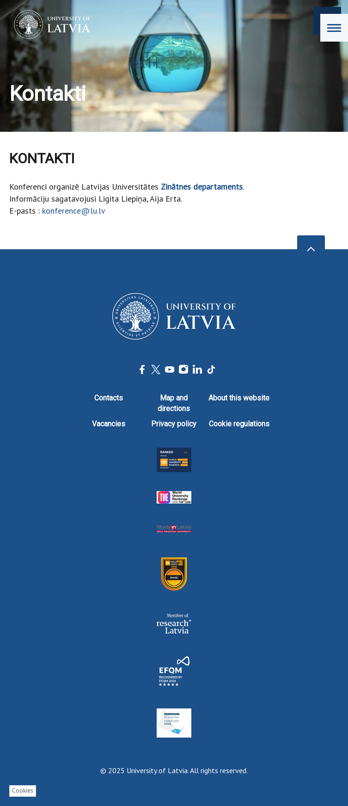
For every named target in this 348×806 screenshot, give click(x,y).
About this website (238, 398)
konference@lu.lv (73, 210)
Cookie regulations (239, 423)
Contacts (108, 398)
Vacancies (108, 423)
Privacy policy (173, 423)
